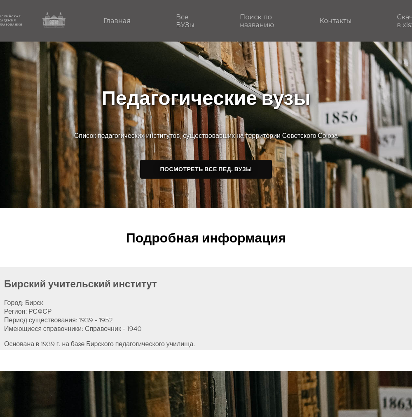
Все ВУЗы (185, 21)
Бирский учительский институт (80, 283)
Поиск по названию (257, 21)
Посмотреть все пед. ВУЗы (206, 169)
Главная (117, 21)
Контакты (335, 21)
